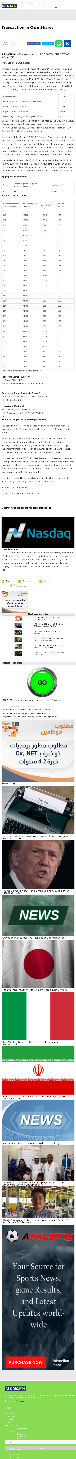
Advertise (8, 1421)
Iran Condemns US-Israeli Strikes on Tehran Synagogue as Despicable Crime (35, 1097)
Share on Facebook (33, 47)
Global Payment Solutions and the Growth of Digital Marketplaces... (24, 717)
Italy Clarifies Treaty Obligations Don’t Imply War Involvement (38, 1044)
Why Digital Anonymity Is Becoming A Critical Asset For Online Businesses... (26, 713)
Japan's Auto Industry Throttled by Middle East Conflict (34, 992)
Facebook (15, 1453)
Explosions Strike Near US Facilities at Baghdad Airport (34, 940)
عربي (33, 2)
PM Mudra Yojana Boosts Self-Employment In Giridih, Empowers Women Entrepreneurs (33, 1182)
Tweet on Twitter (48, 47)
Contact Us (9, 1418)
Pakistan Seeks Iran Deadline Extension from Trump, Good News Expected (36, 841)
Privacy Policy (10, 1415)
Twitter (14, 1456)
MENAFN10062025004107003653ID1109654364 (27, 512)
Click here (19, 1400)
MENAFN (7, 58)
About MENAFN (11, 1424)
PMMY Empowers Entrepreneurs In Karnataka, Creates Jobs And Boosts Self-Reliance (37, 1219)
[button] (38, 2)
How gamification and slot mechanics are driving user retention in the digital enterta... (30, 720)
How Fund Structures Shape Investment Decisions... (19, 710)
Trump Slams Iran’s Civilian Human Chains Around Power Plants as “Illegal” (35, 895)
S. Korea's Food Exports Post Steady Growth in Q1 (30, 1142)
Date (5, 46)
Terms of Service (11, 1412)
